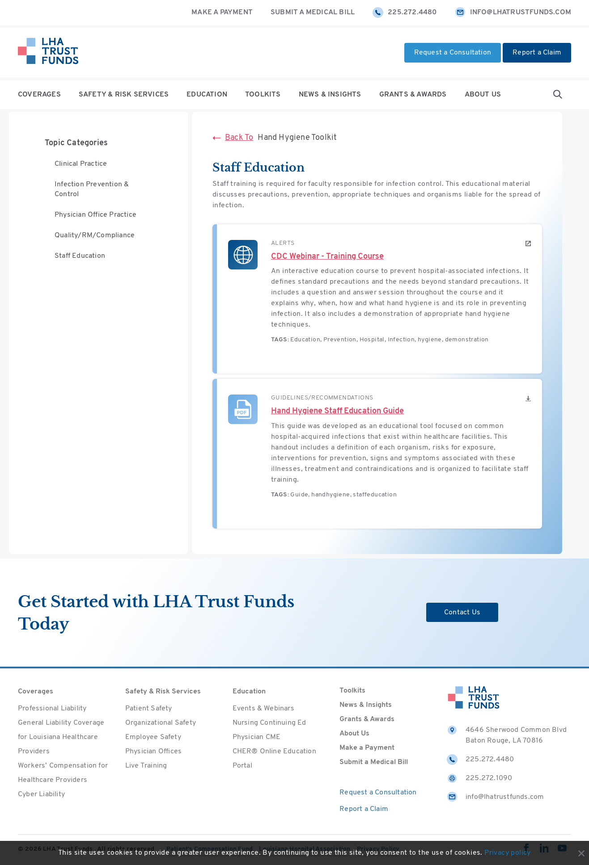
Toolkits (263, 94)
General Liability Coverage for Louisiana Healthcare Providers (61, 737)
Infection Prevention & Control (92, 190)
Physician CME (257, 737)
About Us (483, 94)
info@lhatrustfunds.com (513, 12)
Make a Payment (222, 12)
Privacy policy (507, 853)
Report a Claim (537, 52)
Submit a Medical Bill (313, 12)
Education (206, 94)
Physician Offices (153, 751)
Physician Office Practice (95, 216)
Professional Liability (52, 708)
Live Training (146, 765)
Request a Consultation (452, 52)
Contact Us (462, 612)
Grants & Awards (413, 94)
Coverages (39, 94)
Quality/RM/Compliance (95, 237)
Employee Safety (153, 737)
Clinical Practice (81, 164)
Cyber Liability (41, 794)
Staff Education (80, 258)
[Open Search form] (557, 94)
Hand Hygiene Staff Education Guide (337, 411)
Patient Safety (148, 708)
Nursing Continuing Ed (269, 722)
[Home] (48, 53)
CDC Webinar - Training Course (327, 256)
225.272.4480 (404, 12)
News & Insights (330, 94)
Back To (232, 138)
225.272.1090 (479, 778)
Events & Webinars (263, 708)
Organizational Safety (160, 722)
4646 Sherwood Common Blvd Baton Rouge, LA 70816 (507, 734)
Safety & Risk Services (124, 94)
